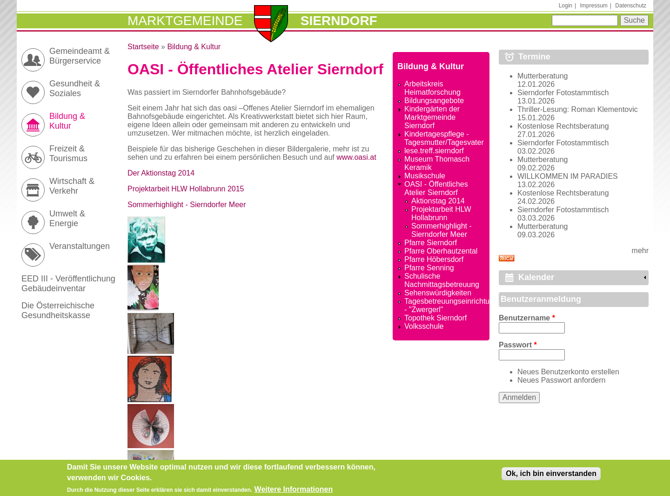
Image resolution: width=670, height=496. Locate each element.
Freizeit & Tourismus (68, 153)
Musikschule (424, 176)
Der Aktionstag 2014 (160, 173)
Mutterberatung (542, 76)
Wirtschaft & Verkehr (71, 186)
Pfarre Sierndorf (430, 243)
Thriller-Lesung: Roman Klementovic (577, 109)
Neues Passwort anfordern (561, 380)
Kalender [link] (536, 277)
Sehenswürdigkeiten (437, 293)
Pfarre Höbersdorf (433, 259)
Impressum (593, 5)
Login (565, 5)
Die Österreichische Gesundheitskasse (57, 310)
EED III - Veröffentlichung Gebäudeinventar (68, 283)
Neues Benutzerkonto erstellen (568, 372)
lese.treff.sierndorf (434, 151)
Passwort (518, 345)
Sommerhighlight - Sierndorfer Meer (186, 205)
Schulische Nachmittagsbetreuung (441, 280)
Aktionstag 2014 (438, 201)
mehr (640, 251)
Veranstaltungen (79, 246)
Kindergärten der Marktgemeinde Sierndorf (432, 117)
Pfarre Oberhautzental (440, 251)
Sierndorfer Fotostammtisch (563, 93)
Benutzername (527, 318)
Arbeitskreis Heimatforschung (432, 88)
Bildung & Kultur (194, 47)
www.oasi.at (356, 157)
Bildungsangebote (434, 100)
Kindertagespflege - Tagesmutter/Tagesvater (444, 138)
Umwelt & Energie (67, 218)
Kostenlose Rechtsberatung (563, 126)
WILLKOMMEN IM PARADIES (567, 176)
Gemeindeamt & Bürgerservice (79, 55)
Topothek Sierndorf (435, 318)
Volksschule (424, 326)
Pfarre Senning (429, 268)
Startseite (143, 47)
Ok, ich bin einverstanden (551, 476)
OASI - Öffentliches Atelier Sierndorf (436, 188)
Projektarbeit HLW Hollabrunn (441, 213)
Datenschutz (630, 5)
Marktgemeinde (184, 20)
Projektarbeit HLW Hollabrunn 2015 (185, 189)
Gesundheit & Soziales (74, 88)
